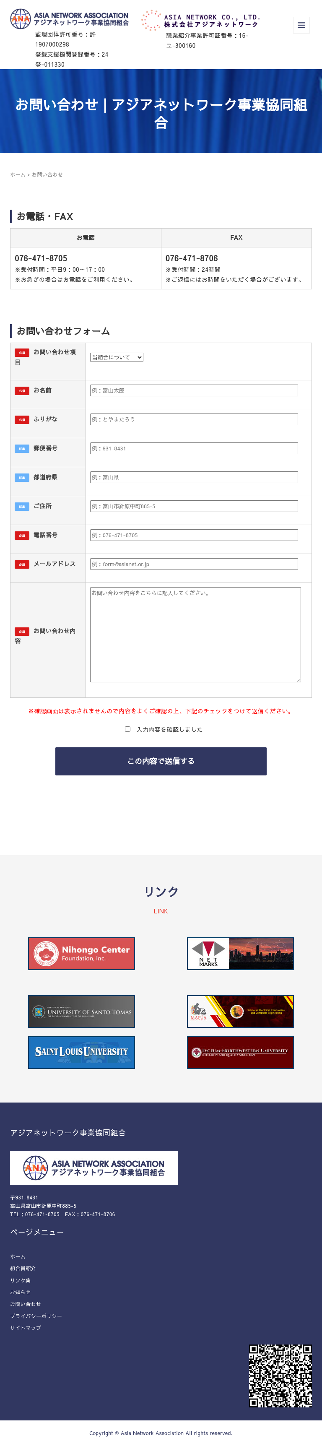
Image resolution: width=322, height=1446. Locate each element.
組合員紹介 (23, 1268)
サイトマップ (26, 1327)
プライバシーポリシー (36, 1316)
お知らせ (20, 1292)
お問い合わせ (26, 1303)
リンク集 (20, 1280)
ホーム (18, 174)
